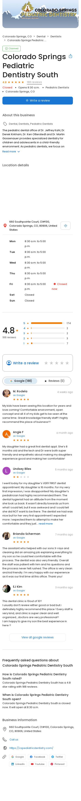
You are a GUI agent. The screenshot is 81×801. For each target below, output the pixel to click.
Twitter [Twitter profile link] (57, 756)
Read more (11, 151)
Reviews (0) (54, 381)
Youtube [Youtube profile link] (37, 764)
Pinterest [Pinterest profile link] (58, 764)
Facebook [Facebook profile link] (37, 756)
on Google (19, 395)
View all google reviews (37, 637)
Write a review (26, 362)
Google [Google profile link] (17, 756)
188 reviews (34, 82)
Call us (14, 739)
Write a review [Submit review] (38, 100)
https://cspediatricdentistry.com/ (31, 748)
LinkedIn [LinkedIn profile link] (18, 764)
